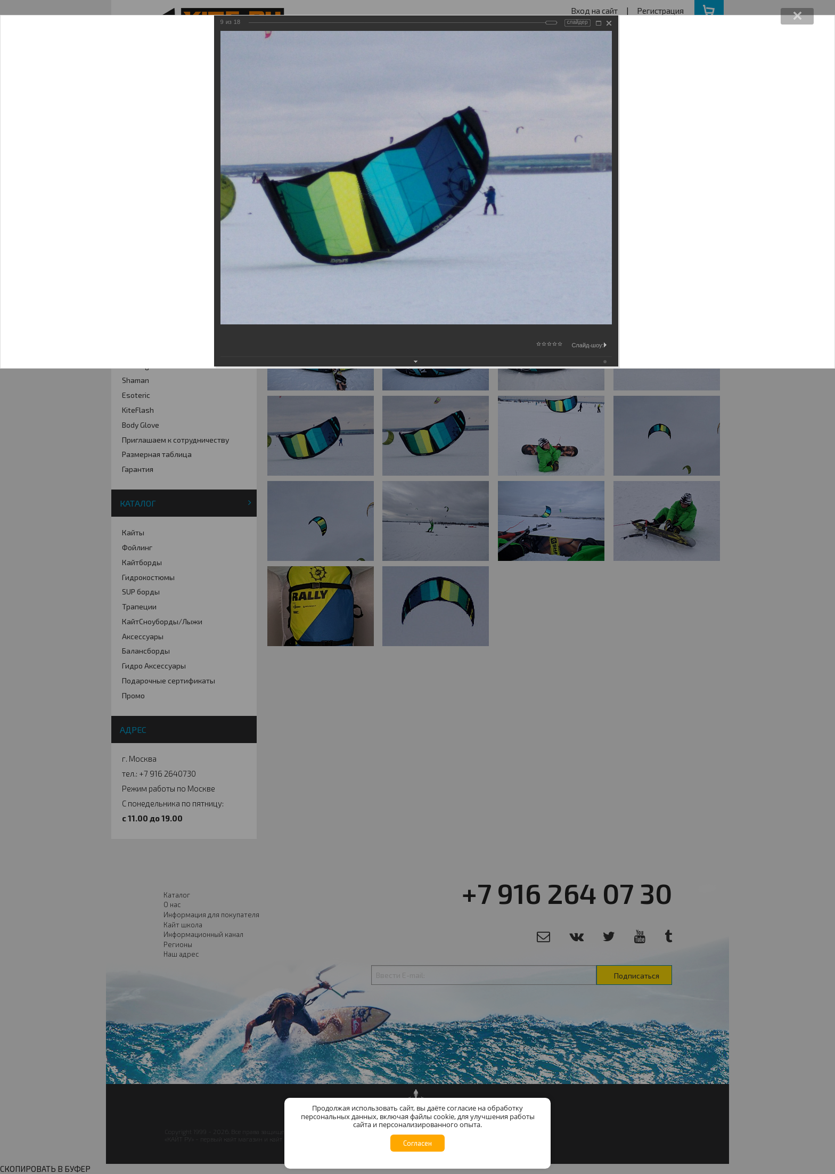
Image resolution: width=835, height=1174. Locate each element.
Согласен (417, 1143)
